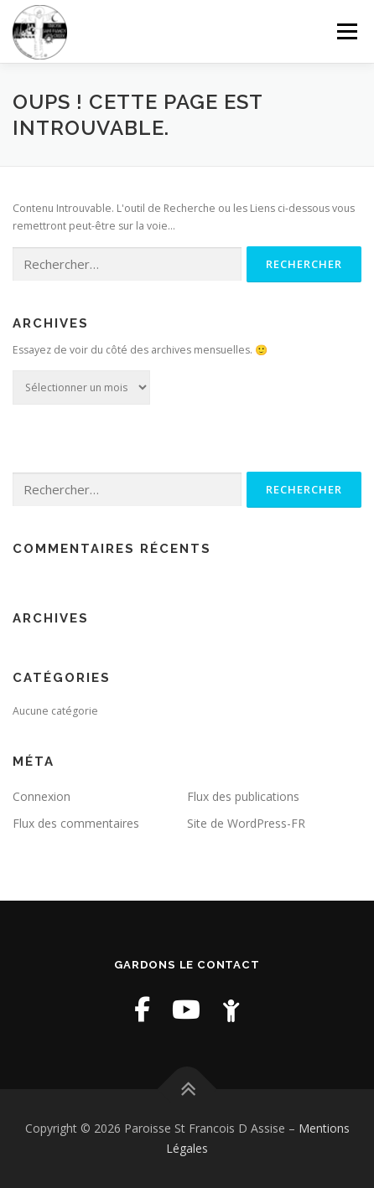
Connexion (41, 796)
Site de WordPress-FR (246, 823)
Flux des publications (243, 796)
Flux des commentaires (76, 823)
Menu (346, 31)
